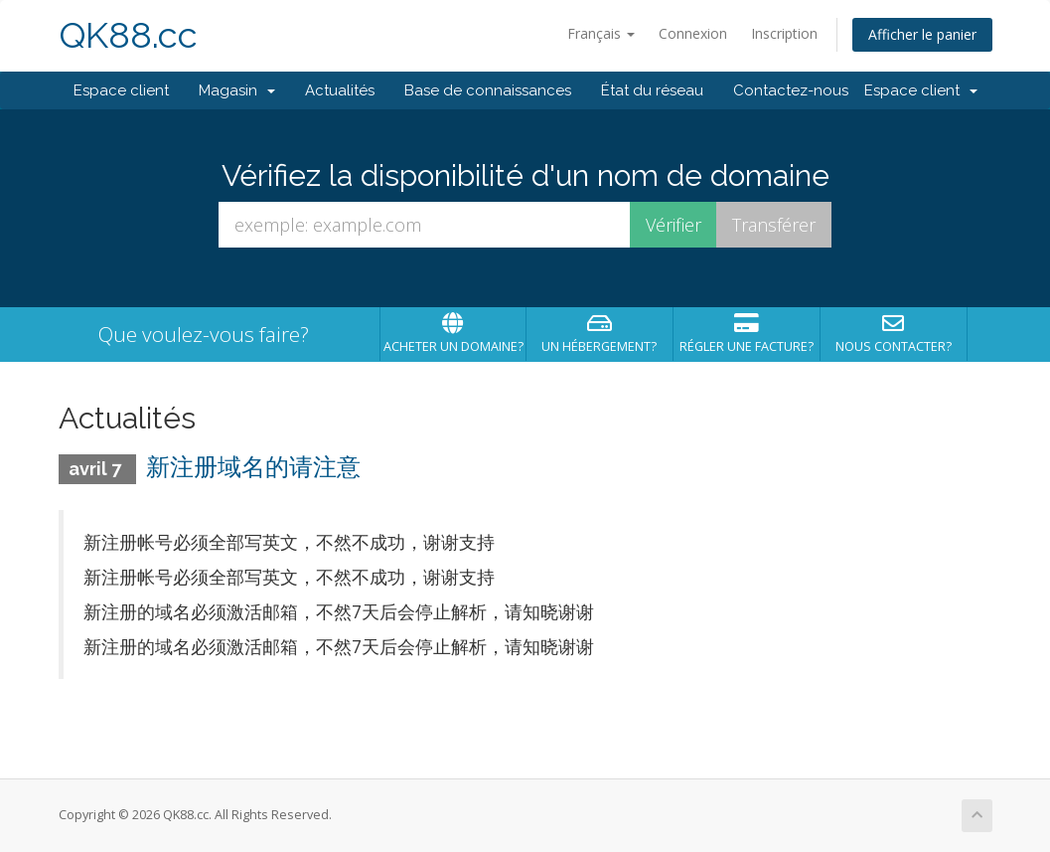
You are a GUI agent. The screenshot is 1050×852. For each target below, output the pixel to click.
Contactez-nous (790, 90)
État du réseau (652, 90)
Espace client (121, 90)
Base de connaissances (487, 90)
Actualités (340, 90)
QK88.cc (128, 35)
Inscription (784, 33)
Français (601, 33)
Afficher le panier (922, 34)
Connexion (693, 33)
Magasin (237, 90)
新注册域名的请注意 (253, 466)
